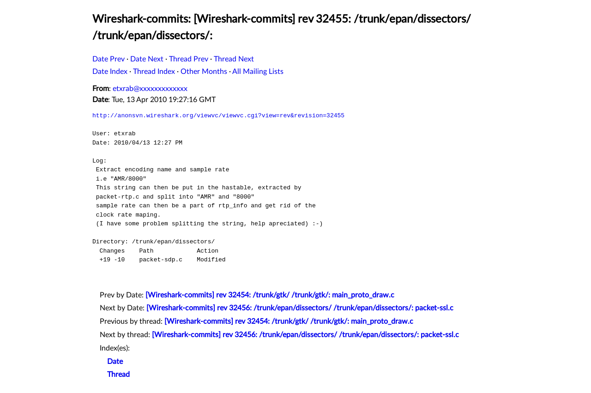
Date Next (146, 59)
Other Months (204, 71)
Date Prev (108, 59)
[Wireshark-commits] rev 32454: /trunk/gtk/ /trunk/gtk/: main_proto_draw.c (269, 295)
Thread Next (234, 59)
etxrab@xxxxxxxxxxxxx (150, 88)
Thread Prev (188, 59)
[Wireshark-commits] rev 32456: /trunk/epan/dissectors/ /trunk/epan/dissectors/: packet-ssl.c (299, 308)
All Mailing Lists (257, 71)
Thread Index (154, 71)
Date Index (109, 71)
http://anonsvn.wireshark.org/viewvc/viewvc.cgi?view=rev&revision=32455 (218, 115)
